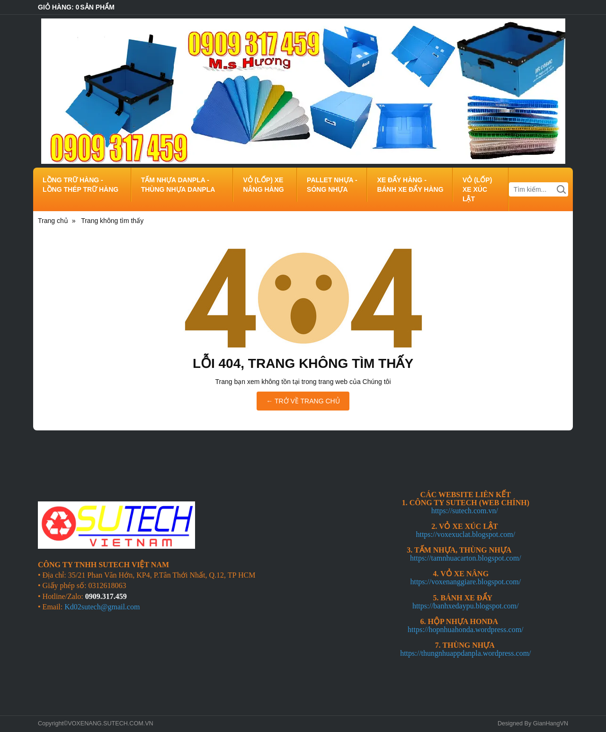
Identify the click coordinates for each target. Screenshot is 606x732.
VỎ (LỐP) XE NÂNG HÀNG (263, 184)
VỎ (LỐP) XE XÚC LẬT (477, 189)
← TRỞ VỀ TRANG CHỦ (302, 401)
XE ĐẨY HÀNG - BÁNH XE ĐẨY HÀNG (410, 184)
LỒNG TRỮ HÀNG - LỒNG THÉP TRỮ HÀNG (80, 184)
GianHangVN (550, 723)
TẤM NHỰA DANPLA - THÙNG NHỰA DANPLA (178, 184)
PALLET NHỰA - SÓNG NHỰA (332, 184)
